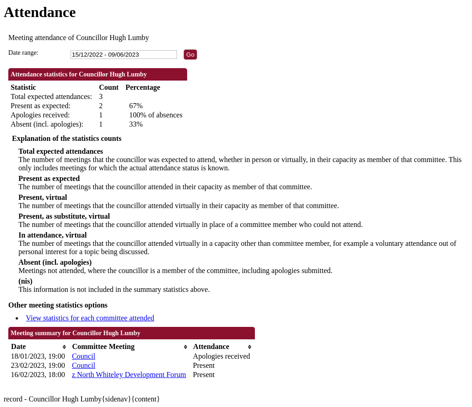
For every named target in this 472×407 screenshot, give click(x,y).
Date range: (23, 52)
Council (83, 356)
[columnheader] (39, 347)
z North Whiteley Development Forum (129, 374)
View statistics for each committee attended (90, 318)
